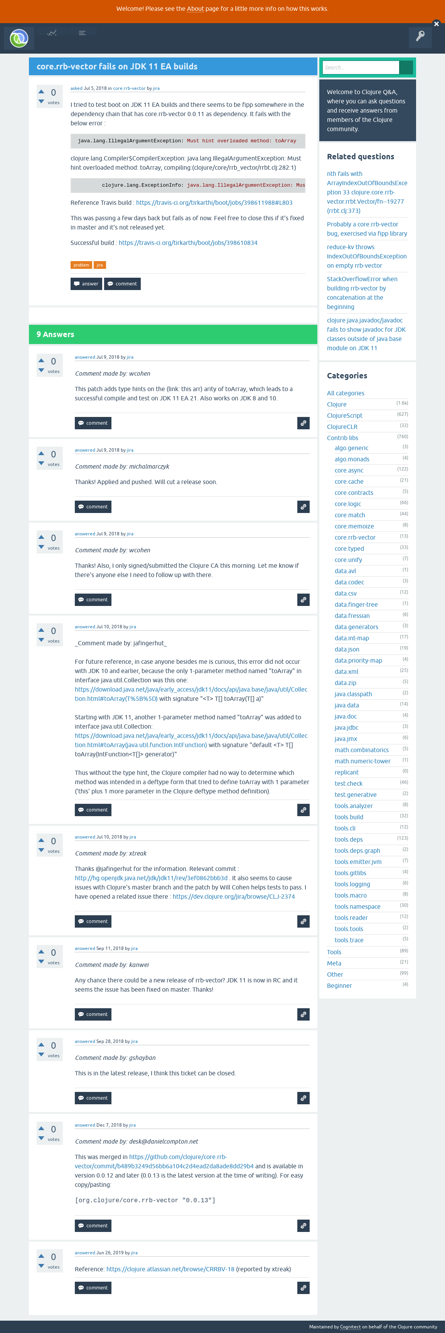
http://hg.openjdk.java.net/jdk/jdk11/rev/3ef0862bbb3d (151, 877)
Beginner (339, 985)
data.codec (349, 582)
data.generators (356, 626)
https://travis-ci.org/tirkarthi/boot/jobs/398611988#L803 (214, 202)
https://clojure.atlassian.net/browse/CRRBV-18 (170, 1269)
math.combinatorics (362, 749)
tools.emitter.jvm (358, 861)
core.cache (349, 481)
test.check (348, 783)
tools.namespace (358, 906)
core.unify (348, 559)
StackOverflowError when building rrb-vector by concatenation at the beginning (362, 292)
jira (100, 265)
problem (81, 265)
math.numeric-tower (363, 761)
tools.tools (349, 928)
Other (335, 974)
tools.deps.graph (357, 850)
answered (85, 357)
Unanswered (114, 44)
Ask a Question (176, 44)
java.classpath (353, 693)
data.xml (346, 671)
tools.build (349, 816)
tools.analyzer (354, 805)
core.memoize (354, 526)
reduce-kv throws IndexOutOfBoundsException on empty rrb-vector (367, 256)
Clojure (337, 404)
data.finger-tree (356, 604)
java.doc (346, 716)
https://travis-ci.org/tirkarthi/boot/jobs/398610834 (188, 242)
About (195, 8)
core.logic (348, 503)
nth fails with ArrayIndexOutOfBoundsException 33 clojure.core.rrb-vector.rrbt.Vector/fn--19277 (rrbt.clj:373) (367, 192)
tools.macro (351, 895)
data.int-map (352, 637)
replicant (347, 772)
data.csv (346, 593)
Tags (144, 44)
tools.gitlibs (350, 872)
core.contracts (354, 492)
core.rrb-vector (129, 88)
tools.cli (345, 828)
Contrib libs (342, 437)
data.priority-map (358, 660)
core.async (349, 470)
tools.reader (351, 917)
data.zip (345, 682)
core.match (350, 514)
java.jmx (346, 738)
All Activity (51, 44)
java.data (347, 705)
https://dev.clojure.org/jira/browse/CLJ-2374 (234, 896)
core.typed (349, 548)
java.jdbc (346, 727)
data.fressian (352, 615)
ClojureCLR (342, 426)
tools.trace (349, 939)
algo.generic (351, 447)
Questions (82, 44)
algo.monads (352, 459)
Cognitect (350, 1327)
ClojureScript (344, 415)
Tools (334, 951)
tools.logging (352, 884)
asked (77, 88)
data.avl (345, 570)
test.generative (356, 794)
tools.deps (349, 839)
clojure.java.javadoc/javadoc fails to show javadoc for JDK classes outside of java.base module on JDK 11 (366, 334)
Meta (334, 963)
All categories (345, 393)
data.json (347, 649)
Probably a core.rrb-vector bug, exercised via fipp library (367, 229)
